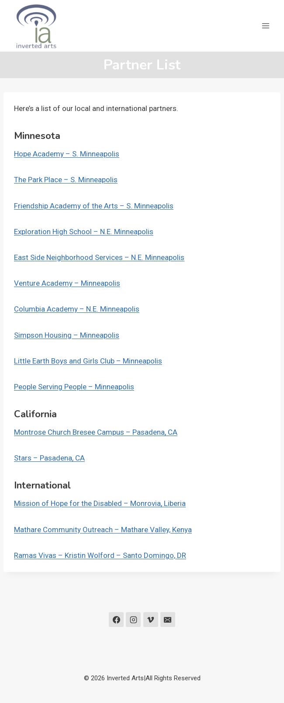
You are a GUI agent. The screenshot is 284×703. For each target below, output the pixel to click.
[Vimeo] (150, 619)
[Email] (167, 619)
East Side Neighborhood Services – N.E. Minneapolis (99, 257)
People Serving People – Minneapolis (74, 386)
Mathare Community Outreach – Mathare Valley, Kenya (103, 529)
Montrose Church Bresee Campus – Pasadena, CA (95, 432)
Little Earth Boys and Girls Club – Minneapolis (88, 361)
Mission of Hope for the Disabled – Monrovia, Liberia (100, 503)
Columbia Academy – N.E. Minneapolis (76, 309)
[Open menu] (265, 25)
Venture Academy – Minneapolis (67, 283)
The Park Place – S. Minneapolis (66, 179)
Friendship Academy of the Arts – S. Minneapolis (93, 205)
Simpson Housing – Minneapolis (66, 335)
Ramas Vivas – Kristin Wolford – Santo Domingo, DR (100, 555)
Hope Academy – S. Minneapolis (66, 153)
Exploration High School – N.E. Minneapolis (83, 231)
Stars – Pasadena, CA (49, 458)
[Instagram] (133, 619)
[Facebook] (116, 619)
